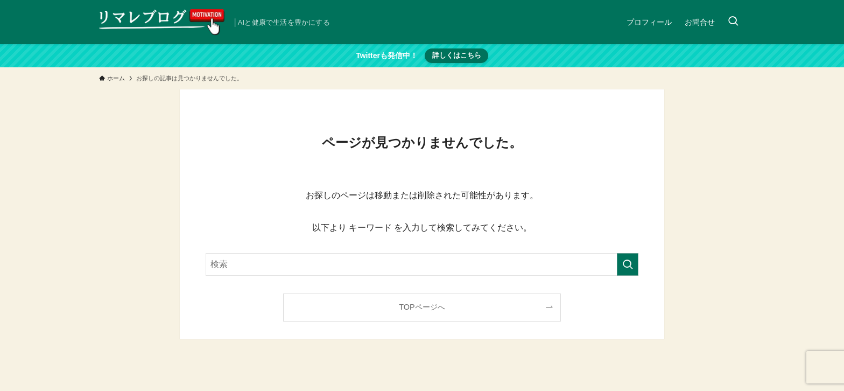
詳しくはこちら (456, 55)
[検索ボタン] (733, 22)
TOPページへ (422, 307)
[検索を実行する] (627, 264)
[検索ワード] (422, 264)
